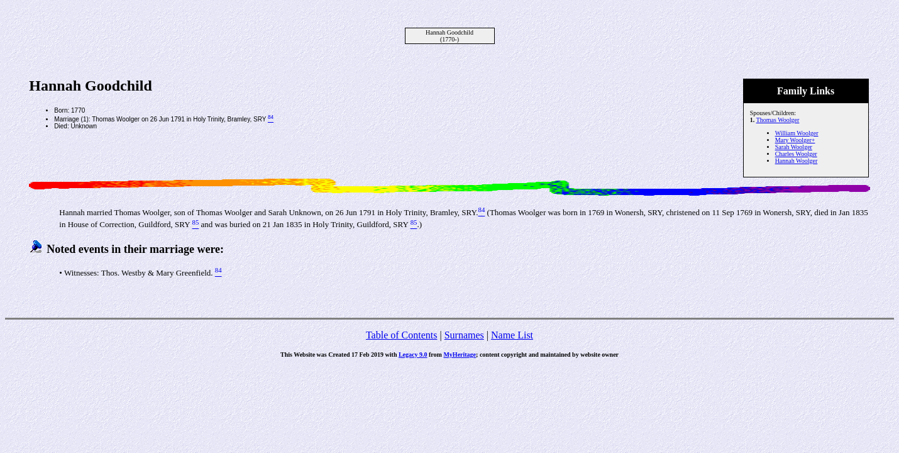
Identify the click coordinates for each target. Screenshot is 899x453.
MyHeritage (459, 354)
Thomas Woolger (778, 119)
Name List (512, 335)
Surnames (464, 335)
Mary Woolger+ (795, 140)
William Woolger (797, 133)
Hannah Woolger (796, 160)
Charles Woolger (796, 153)
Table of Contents (402, 335)
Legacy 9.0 (413, 354)
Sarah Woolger (793, 146)
